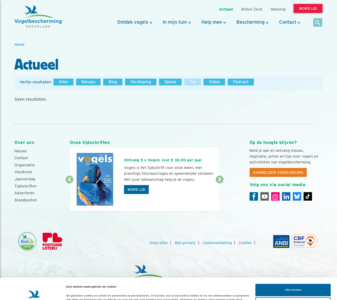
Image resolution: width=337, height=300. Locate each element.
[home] (38, 16)
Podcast (241, 81)
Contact (287, 22)
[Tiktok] (308, 196)
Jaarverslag (24, 179)
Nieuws (88, 81)
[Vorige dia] (69, 195)
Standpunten (25, 200)
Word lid (136, 189)
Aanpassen (293, 281)
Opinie (170, 81)
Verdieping (140, 81)
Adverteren (24, 193)
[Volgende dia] (219, 195)
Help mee (211, 22)
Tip (193, 81)
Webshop (278, 9)
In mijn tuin (175, 22)
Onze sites (159, 243)
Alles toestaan (293, 268)
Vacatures (23, 172)
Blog (112, 81)
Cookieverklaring (217, 243)
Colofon (245, 243)
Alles (63, 81)
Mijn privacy (185, 243)
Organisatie (24, 165)
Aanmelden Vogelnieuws (278, 172)
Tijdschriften (25, 186)
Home (19, 44)
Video (214, 81)
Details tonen (74, 291)
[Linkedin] (286, 196)
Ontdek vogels (132, 22)
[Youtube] (264, 196)
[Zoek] (318, 22)
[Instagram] (275, 196)
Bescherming (250, 22)
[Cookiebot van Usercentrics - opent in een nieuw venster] (34, 291)
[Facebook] (254, 196)
